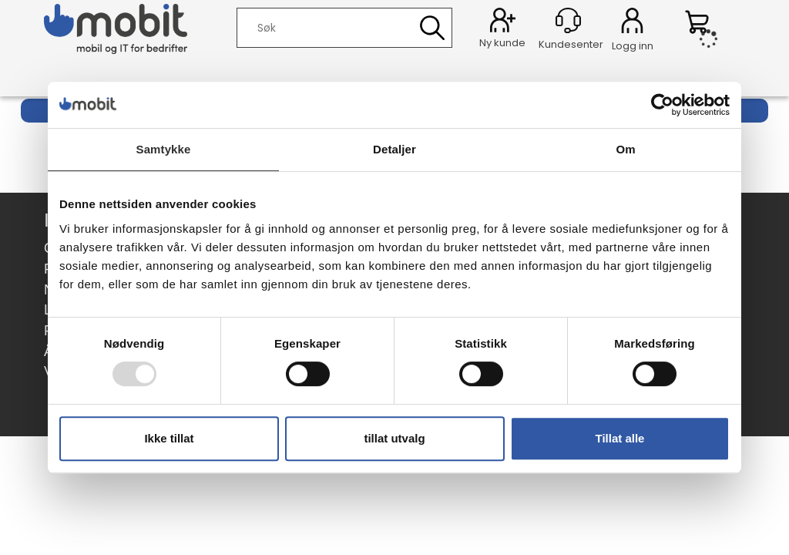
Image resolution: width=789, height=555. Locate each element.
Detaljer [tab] (394, 149)
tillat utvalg (394, 438)
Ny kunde (502, 42)
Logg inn (632, 23)
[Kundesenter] (568, 20)
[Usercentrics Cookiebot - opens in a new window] (662, 104)
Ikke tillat (168, 438)
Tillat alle (620, 438)
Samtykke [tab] (163, 149)
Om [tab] (625, 149)
